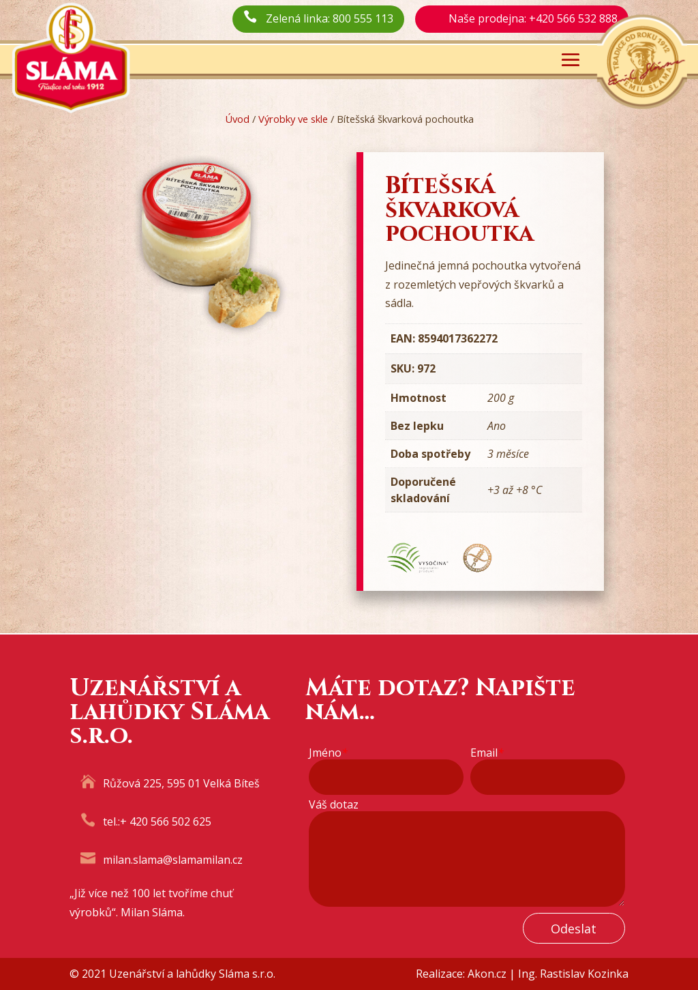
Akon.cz (487, 973)
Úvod (237, 119)
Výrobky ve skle (293, 119)
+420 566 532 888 (573, 18)
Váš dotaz (334, 804)
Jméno (328, 752)
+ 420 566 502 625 (165, 821)
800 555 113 (363, 18)
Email (487, 752)
